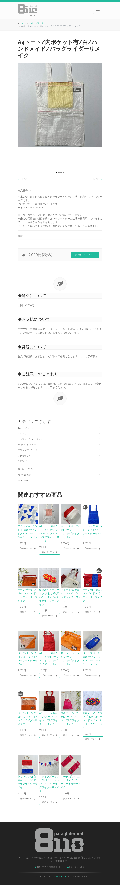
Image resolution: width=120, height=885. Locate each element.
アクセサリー (24, 455)
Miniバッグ (23, 433)
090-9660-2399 (75, 867)
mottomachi (60, 876)
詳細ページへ (28, 548)
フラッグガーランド (27, 450)
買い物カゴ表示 (25, 469)
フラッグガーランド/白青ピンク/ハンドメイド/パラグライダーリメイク (49, 784)
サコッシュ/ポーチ (27, 444)
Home (23, 23)
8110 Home (23, 480)
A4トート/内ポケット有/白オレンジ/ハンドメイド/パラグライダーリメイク (49, 533)
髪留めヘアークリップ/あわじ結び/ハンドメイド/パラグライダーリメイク (49, 597)
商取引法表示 (24, 474)
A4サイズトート (36, 23)
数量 (20, 235)
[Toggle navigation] (97, 10)
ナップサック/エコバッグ (30, 439)
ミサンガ (22, 461)
